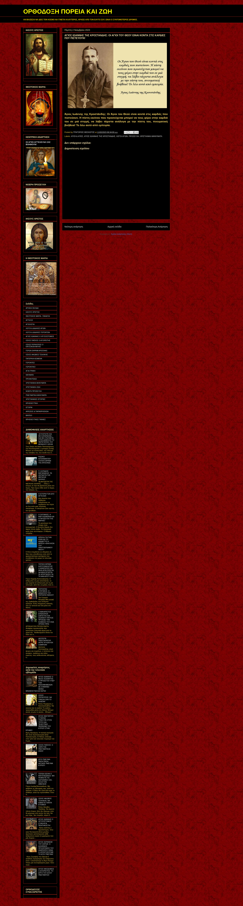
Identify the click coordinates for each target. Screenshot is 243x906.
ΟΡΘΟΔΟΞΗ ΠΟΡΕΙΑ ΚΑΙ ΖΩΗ (67, 11)
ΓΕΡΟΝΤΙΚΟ (30, 367)
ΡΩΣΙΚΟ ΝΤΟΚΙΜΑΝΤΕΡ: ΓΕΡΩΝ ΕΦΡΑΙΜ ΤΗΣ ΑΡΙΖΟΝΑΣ (44, 460)
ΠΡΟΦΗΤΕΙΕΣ (31, 379)
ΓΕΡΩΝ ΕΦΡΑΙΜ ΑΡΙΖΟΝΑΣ (36, 351)
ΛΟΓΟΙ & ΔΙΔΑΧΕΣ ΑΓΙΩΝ (36, 328)
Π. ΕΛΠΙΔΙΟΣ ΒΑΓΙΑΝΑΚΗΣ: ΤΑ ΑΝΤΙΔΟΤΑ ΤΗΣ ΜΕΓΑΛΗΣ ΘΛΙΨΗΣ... (45, 475)
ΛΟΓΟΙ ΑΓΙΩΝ (122, 136)
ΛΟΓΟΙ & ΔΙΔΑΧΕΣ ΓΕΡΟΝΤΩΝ (38, 332)
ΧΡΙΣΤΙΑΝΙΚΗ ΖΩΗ (33, 387)
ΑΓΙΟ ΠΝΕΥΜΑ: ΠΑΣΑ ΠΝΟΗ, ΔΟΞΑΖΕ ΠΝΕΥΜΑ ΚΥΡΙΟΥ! (45, 762)
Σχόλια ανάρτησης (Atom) (121, 234)
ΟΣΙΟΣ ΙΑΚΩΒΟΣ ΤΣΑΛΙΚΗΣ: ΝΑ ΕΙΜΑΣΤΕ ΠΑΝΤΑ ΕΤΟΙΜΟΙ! (45, 802)
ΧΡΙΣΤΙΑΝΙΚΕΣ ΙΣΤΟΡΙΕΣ (35, 399)
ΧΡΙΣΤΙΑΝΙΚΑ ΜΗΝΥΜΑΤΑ (151, 136)
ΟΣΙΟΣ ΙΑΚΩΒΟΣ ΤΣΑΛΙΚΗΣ (37, 355)
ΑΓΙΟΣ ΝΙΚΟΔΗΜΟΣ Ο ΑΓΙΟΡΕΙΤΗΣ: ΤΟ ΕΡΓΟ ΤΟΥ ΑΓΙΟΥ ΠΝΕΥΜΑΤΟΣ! (46, 872)
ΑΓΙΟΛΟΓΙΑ (30, 324)
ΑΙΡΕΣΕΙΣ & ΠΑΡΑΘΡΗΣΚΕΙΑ (37, 411)
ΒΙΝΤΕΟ (29, 415)
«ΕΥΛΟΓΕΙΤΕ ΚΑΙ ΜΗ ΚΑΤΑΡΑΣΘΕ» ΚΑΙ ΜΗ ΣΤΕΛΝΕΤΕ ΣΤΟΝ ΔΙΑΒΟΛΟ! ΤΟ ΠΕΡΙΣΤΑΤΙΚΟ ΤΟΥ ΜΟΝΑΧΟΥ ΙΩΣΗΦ (46, 439)
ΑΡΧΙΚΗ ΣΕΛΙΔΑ (32, 308)
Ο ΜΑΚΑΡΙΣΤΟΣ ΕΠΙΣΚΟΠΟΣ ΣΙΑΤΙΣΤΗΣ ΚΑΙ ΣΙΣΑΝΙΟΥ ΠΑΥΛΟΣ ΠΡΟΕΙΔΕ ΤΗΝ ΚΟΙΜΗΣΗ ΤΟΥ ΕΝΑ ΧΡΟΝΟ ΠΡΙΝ (46, 618)
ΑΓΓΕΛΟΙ (29, 320)
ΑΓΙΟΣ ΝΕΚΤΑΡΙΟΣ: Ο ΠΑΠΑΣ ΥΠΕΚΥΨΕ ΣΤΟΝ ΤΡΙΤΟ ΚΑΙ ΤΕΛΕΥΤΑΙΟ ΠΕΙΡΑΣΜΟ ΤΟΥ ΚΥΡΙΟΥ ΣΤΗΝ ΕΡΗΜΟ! (40, 723)
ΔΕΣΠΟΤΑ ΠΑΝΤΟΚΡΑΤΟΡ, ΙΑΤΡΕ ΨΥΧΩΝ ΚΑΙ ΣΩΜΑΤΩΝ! (45, 642)
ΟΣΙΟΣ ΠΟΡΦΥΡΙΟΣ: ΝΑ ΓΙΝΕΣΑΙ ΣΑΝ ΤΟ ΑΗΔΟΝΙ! (45, 698)
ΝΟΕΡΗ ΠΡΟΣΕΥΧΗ (34, 391)
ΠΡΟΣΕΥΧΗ (134, 136)
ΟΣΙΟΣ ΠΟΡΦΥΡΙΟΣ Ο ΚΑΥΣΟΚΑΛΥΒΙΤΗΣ (34, 345)
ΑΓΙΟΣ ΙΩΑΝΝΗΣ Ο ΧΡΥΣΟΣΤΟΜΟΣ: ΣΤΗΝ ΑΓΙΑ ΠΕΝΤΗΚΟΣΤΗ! (45, 822)
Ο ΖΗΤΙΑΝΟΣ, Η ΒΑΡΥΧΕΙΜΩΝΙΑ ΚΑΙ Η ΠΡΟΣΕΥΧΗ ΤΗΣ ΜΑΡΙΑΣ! (46, 518)
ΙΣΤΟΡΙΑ (29, 407)
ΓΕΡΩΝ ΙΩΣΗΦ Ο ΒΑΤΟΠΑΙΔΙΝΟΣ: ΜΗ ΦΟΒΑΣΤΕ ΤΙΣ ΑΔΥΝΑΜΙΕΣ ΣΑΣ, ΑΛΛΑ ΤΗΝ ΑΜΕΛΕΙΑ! (46, 779)
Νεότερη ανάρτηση (73, 226)
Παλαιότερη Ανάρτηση (157, 226)
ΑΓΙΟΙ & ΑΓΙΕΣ (77, 136)
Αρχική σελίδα (115, 226)
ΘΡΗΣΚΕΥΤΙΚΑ (32, 403)
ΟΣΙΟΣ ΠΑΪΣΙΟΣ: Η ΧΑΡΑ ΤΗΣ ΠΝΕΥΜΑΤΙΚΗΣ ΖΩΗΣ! (45, 748)
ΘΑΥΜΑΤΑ (30, 375)
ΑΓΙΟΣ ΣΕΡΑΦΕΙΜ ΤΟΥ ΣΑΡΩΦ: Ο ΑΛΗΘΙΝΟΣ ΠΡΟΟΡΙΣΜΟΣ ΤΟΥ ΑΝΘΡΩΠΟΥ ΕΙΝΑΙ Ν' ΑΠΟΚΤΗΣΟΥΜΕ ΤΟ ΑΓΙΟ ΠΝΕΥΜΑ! (46, 848)
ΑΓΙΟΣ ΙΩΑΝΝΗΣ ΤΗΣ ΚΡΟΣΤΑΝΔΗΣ (99, 136)
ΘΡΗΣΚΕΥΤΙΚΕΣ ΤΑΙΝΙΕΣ (36, 419)
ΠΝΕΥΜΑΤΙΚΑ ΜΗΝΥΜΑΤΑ (36, 395)
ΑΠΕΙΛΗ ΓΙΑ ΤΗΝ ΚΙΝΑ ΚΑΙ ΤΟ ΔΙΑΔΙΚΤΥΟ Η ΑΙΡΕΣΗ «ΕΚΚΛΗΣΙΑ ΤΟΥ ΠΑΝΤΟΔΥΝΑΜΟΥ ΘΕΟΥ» (46, 543)
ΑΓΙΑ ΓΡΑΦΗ (30, 371)
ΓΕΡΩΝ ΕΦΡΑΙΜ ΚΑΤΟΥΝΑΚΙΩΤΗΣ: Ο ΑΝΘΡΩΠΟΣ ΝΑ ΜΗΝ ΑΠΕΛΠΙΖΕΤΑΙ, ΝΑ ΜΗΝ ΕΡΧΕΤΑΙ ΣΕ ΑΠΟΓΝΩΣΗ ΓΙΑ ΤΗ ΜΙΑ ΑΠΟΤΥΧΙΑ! (46, 570)
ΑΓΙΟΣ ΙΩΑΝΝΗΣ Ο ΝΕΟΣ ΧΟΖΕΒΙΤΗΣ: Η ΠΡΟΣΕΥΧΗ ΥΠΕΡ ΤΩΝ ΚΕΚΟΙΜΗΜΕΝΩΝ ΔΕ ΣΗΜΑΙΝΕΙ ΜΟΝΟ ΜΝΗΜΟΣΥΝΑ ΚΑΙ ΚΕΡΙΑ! (40, 684)
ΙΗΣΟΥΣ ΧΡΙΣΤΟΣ (33, 312)
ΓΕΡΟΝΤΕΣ (30, 363)
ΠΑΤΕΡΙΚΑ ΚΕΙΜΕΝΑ (34, 359)
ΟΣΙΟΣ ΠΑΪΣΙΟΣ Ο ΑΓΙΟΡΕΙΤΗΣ (38, 340)
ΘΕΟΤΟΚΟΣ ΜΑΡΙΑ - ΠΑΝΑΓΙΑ (38, 316)
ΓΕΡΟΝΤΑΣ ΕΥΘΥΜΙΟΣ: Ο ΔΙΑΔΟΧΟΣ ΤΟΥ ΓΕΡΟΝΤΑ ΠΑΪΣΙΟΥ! (46, 592)
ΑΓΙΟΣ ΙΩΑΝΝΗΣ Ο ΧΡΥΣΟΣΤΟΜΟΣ (40, 336)
